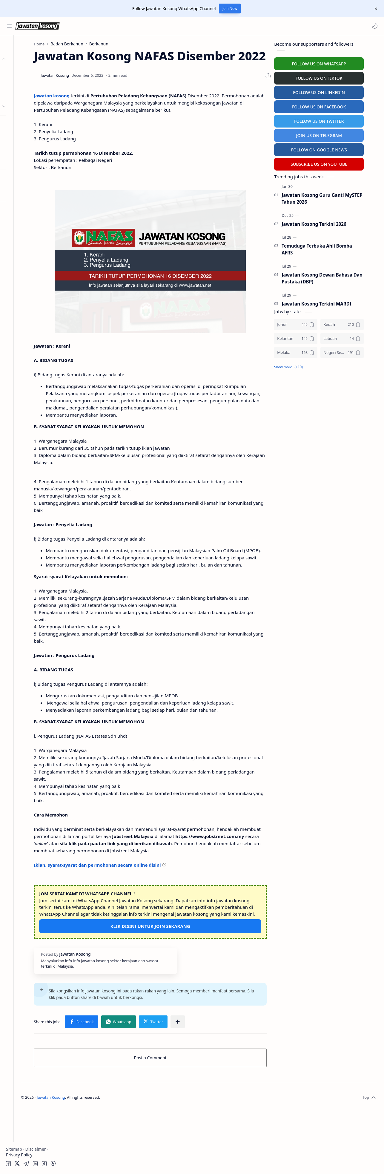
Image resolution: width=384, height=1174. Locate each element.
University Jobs (21, 148)
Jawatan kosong (94, 110)
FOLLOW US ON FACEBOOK (332, 105)
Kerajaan (25, 71)
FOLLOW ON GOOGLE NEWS (332, 148)
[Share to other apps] (220, 1085)
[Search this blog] (124, 26)
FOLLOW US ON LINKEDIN (332, 91)
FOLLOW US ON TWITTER (332, 120)
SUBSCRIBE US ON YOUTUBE (331, 163)
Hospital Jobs (20, 160)
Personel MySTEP (24, 125)
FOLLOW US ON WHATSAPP (332, 62)
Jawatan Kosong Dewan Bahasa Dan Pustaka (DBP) (334, 277)
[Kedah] (355, 323)
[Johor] (308, 323)
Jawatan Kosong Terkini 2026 (326, 223)
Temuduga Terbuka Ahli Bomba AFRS (329, 248)
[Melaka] (308, 351)
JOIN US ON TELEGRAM (332, 134)
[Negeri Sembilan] (355, 351)
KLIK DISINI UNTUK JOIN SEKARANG (178, 990)
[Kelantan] (308, 337)
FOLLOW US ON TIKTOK (331, 77)
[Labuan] (355, 337)
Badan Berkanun (32, 82)
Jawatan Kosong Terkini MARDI (329, 303)
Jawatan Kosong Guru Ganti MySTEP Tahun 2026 (334, 197)
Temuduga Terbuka (26, 137)
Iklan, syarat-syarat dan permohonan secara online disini (139, 922)
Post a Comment (178, 1121)
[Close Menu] (375, 8)
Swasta (23, 94)
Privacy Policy (19, 1155)
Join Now (229, 8)
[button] (373, 26)
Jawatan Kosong (106, 1161)
